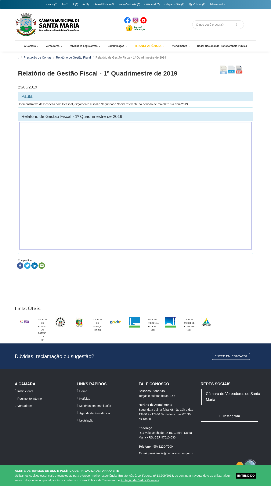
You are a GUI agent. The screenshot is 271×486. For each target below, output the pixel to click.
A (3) (75, 4)
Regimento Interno (29, 398)
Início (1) (51, 4)
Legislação (86, 420)
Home (83, 391)
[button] (31, 46)
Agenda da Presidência (94, 413)
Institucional (25, 391)
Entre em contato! (231, 356)
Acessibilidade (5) (104, 4)
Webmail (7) (152, 4)
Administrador (217, 4)
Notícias (84, 398)
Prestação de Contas (37, 57)
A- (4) (85, 4)
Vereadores (25, 406)
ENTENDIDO (246, 475)
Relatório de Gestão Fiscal (73, 57)
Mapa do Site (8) (174, 4)
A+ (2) (65, 4)
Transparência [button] (149, 46)
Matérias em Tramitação (95, 406)
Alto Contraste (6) (129, 4)
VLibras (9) (197, 4)
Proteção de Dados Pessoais (140, 480)
